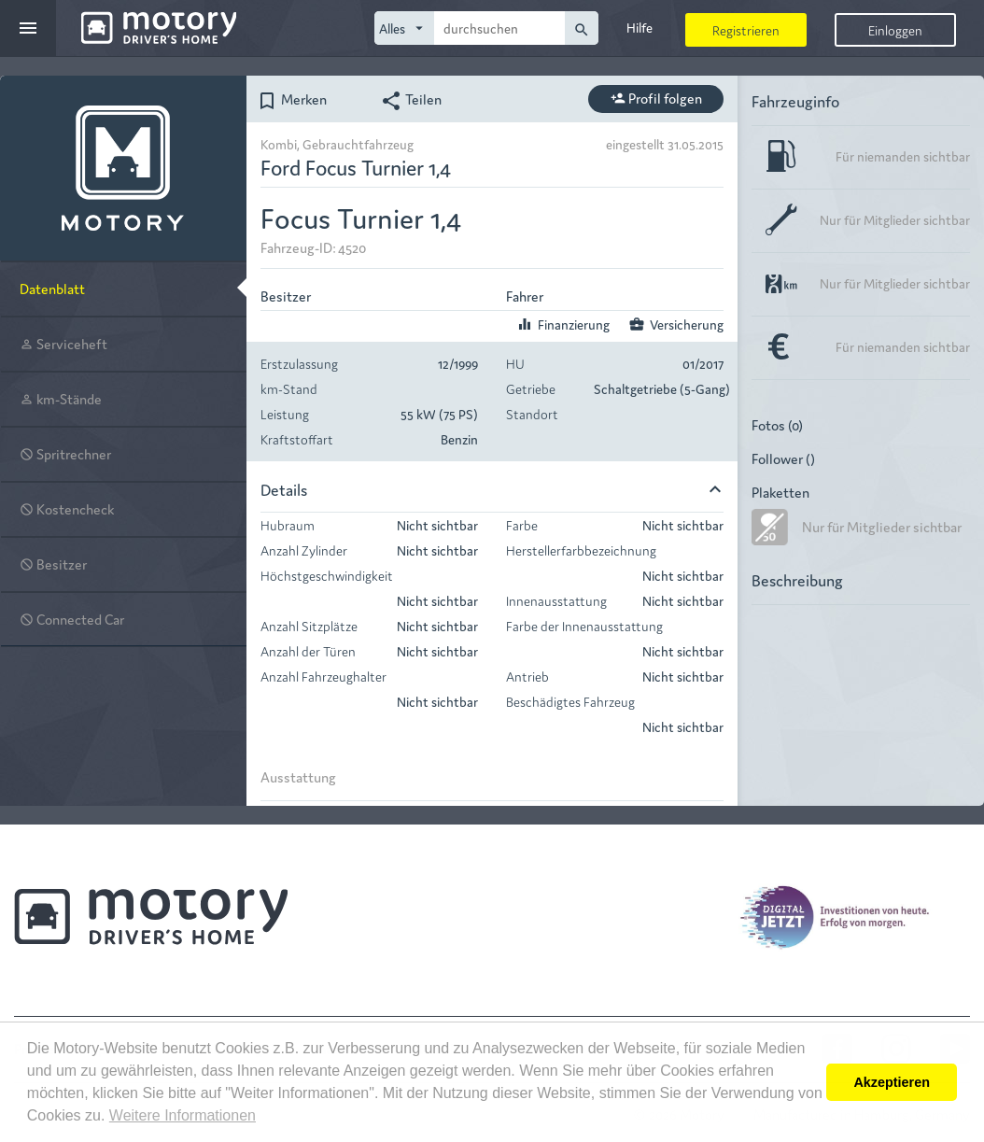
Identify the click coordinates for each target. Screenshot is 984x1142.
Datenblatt (52, 288)
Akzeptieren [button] (891, 1082)
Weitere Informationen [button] (182, 1115)
